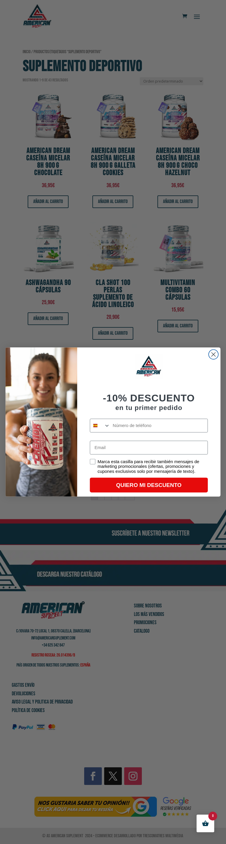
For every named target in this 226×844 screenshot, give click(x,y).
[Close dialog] (213, 354)
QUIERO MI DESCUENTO (149, 485)
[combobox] (100, 425)
